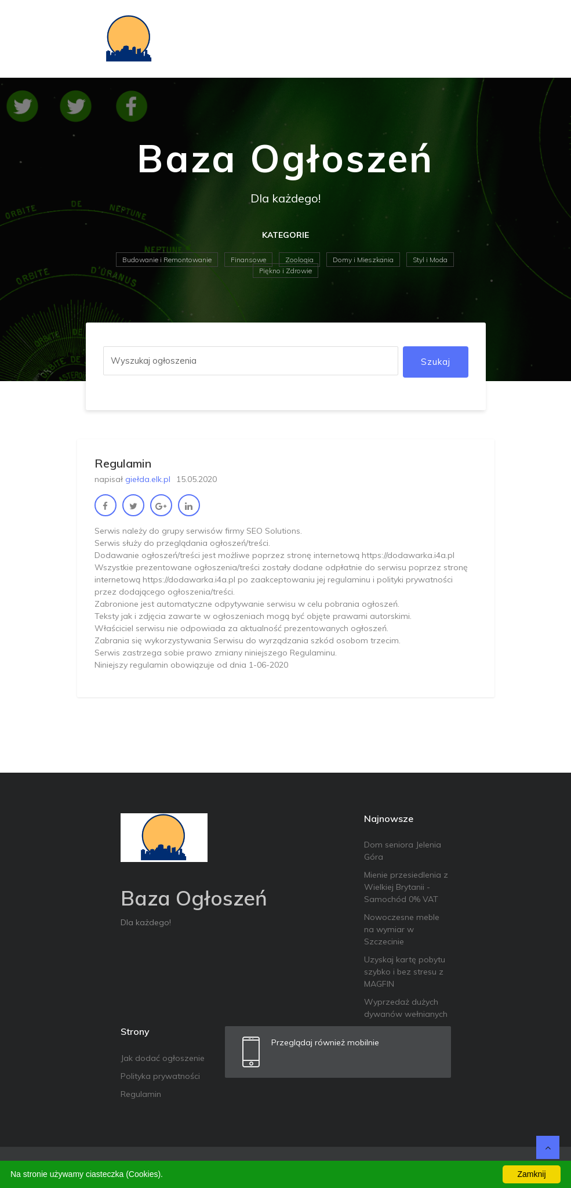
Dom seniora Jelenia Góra (402, 850)
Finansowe (248, 259)
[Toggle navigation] (469, 38)
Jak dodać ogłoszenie (163, 1058)
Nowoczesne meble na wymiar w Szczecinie (401, 929)
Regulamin (141, 1094)
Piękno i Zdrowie (285, 270)
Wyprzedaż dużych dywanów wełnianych (406, 1008)
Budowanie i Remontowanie (167, 259)
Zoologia (299, 259)
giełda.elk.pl (147, 479)
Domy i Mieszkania (363, 259)
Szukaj (435, 361)
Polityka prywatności (160, 1076)
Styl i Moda (430, 259)
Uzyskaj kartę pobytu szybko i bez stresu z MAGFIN (404, 971)
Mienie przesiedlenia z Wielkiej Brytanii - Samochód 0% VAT (406, 887)
